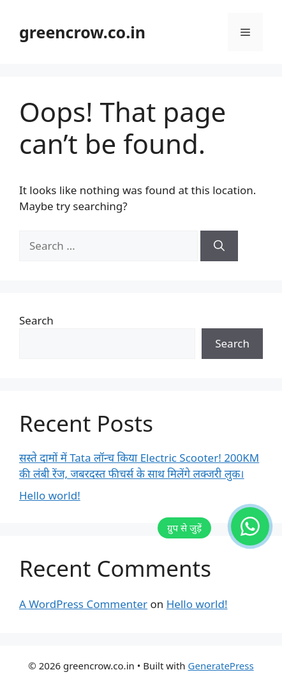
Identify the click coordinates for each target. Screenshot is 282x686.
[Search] (219, 246)
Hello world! (49, 495)
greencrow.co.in (82, 32)
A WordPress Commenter (83, 604)
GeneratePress (221, 665)
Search (36, 320)
